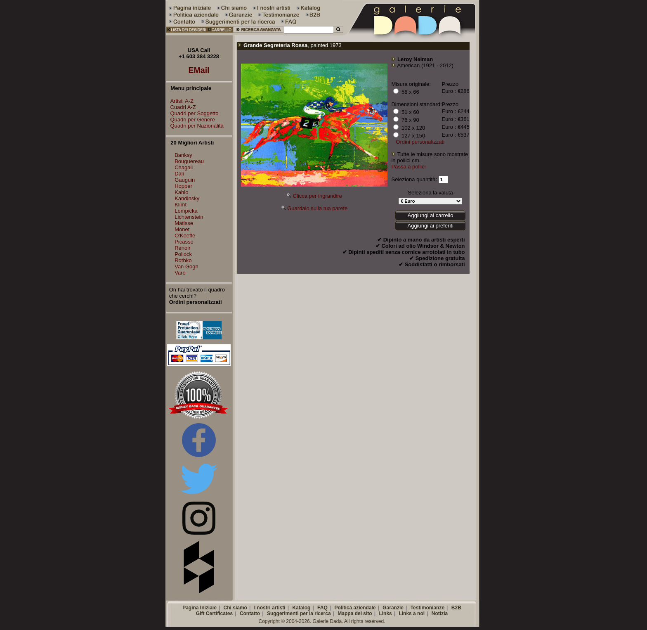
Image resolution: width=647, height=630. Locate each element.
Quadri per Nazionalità (195, 126)
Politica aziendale (354, 608)
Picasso (184, 242)
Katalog (301, 608)
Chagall (184, 167)
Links (385, 613)
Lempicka (186, 211)
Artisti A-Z (180, 101)
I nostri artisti (270, 608)
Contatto (250, 613)
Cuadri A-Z (181, 107)
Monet (182, 229)
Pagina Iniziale (199, 608)
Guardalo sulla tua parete (317, 208)
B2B (456, 608)
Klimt (181, 204)
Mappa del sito (355, 613)
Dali (179, 174)
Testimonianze (427, 608)
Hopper (183, 186)
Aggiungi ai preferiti (430, 226)
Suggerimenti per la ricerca (299, 613)
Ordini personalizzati (420, 142)
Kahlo (181, 192)
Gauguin (185, 180)
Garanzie (393, 608)
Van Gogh (186, 266)
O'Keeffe (185, 235)
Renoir (182, 248)
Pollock (183, 254)
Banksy (183, 155)
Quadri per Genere (190, 119)
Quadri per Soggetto (192, 113)
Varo (180, 273)
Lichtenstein (189, 217)
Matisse (184, 223)
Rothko (183, 260)
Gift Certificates (214, 613)
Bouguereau (189, 161)
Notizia (440, 613)
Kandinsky (187, 198)
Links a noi (412, 613)
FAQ (322, 608)
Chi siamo (235, 608)
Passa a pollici (408, 166)
